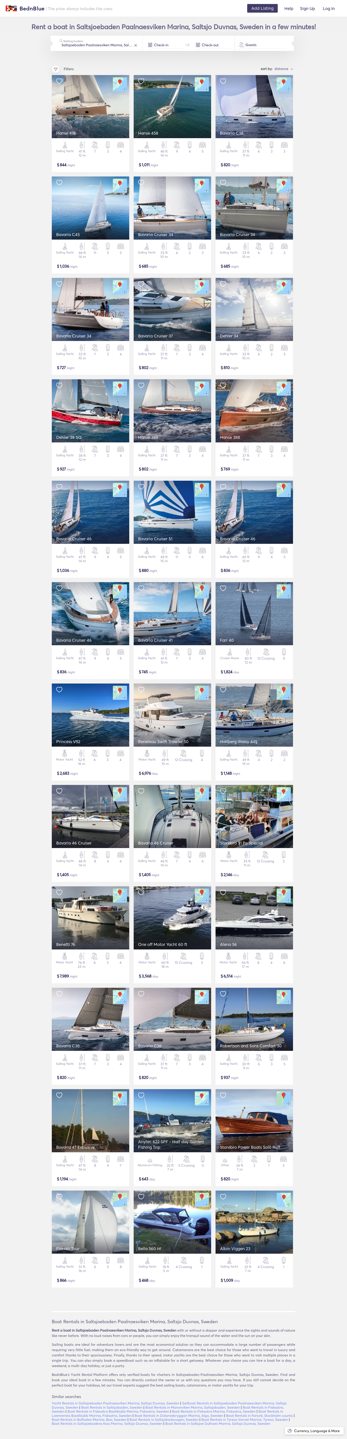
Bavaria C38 (231, 133)
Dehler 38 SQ (69, 437)
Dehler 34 (229, 336)
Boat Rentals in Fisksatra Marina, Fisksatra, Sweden (214, 1411)
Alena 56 (228, 944)
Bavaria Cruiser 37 (155, 336)
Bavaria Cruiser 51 (155, 538)
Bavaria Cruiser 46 (74, 538)
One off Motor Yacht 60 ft (162, 944)
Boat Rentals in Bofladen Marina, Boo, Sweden (89, 1419)
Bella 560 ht (149, 1248)
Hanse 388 (148, 437)
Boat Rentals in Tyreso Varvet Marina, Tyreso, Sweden (244, 1419)
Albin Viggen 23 (235, 1248)
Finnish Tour (67, 1248)
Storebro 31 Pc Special (241, 843)
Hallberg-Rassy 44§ (238, 741)
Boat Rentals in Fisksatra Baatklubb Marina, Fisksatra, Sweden (118, 1411)
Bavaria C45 (68, 234)
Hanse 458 (148, 133)
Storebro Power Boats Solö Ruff (250, 1147)
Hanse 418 (66, 133)
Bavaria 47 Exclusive (75, 1147)
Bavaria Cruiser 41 (155, 640)
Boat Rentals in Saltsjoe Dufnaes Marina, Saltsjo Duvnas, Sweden (217, 1423)
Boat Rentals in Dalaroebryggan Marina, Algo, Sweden (179, 1415)
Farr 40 (227, 640)
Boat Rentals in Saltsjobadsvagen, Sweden (164, 1419)
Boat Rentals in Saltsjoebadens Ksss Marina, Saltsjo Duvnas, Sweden (107, 1423)
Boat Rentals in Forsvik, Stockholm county (259, 1415)
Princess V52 (68, 741)
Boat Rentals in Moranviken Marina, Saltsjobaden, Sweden (192, 1407)
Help (288, 8)
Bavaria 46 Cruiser (74, 843)
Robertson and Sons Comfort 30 (251, 1045)
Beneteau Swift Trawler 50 (163, 741)
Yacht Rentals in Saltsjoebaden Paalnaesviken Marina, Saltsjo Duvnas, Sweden (115, 1403)
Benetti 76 (65, 944)
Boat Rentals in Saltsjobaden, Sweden (112, 1407)
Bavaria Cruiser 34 (155, 234)
